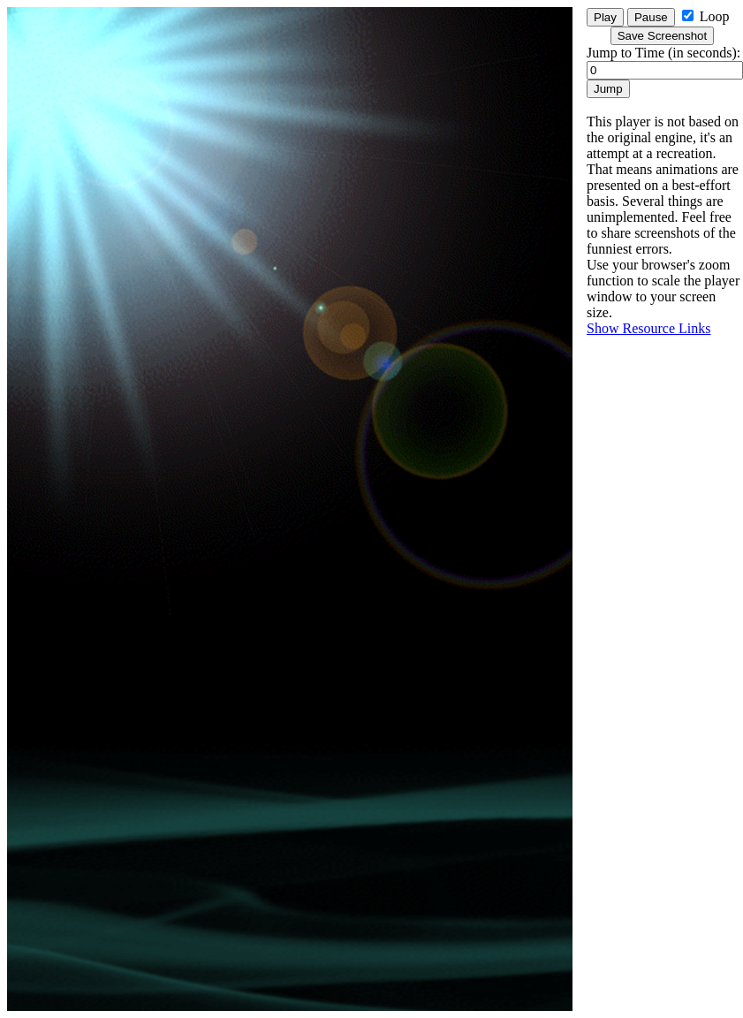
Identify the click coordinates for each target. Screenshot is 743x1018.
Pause (651, 17)
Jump (608, 88)
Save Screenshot (663, 35)
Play (605, 17)
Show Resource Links (648, 328)
